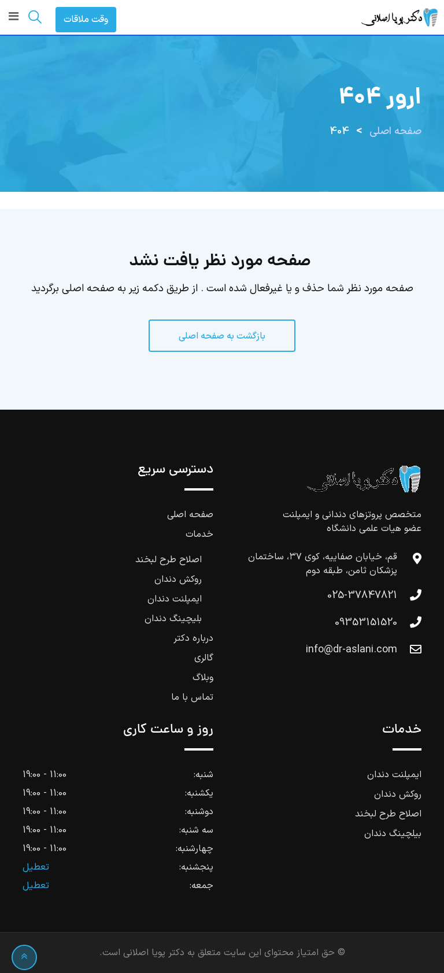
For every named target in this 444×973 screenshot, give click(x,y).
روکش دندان (178, 579)
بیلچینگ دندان (392, 834)
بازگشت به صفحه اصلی (222, 336)
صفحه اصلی (190, 515)
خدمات (199, 534)
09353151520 (366, 622)
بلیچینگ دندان (173, 619)
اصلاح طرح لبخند (168, 560)
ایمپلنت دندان (174, 599)
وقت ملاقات (86, 20)
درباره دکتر (193, 638)
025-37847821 (362, 595)
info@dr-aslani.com (351, 650)
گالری (203, 658)
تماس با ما (192, 697)
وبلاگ (203, 678)
